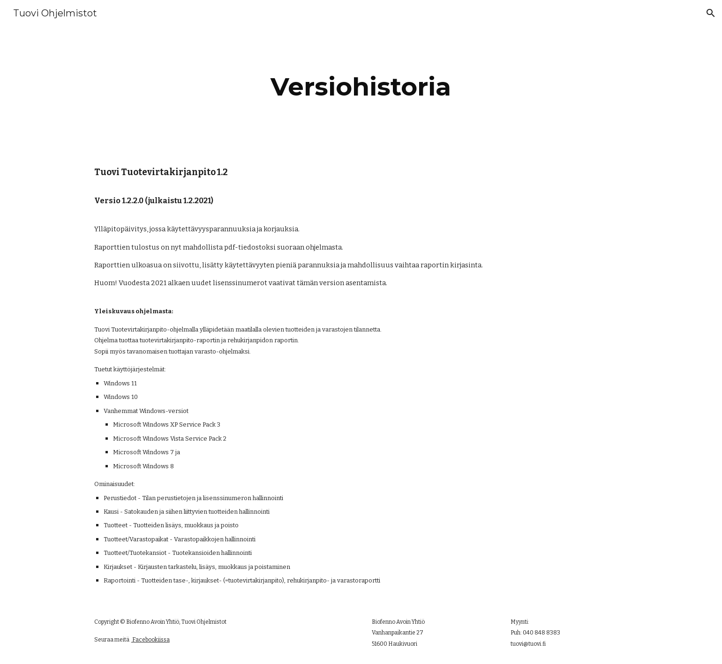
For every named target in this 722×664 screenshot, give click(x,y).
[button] (710, 13)
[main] (361, 87)
